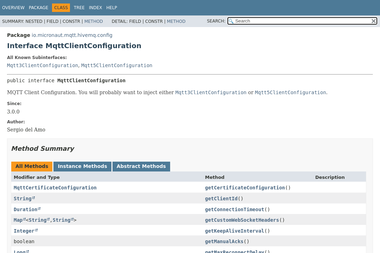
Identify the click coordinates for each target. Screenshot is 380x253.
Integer (24, 231)
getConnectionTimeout (234, 209)
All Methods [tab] (31, 166)
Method (93, 21)
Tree (79, 7)
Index (95, 7)
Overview (13, 7)
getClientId (221, 198)
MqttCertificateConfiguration (55, 187)
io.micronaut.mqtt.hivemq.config (72, 35)
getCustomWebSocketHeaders (242, 220)
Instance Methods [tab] (82, 166)
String (23, 198)
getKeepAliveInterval (234, 231)
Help (112, 7)
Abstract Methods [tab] (141, 166)
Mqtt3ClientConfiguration (42, 65)
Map (18, 220)
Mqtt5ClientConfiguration (116, 65)
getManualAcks (224, 241)
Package (38, 7)
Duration (25, 209)
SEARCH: (216, 21)
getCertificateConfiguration (245, 187)
